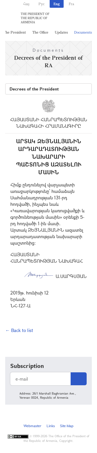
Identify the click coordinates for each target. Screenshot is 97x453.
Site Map (66, 425)
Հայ (26, 3)
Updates (61, 32)
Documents (83, 32)
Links (51, 425)
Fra (71, 3)
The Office (40, 32)
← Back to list (19, 330)
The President (14, 32)
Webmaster (32, 425)
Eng (57, 3)
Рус (41, 3)
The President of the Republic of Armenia (35, 18)
